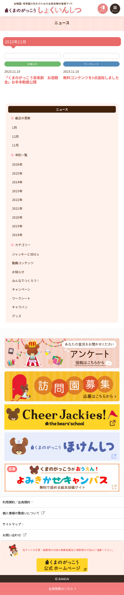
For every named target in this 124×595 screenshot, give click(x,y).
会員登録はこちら (61, 588)
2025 (15, 173)
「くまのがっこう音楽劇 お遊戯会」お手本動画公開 (31, 79)
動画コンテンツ (22, 263)
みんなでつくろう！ (26, 280)
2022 (15, 199)
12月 (15, 136)
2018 (15, 234)
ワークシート (91, 64)
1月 (14, 127)
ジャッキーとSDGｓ (25, 254)
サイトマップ (12, 524)
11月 (15, 145)
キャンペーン (21, 289)
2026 (15, 164)
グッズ (16, 316)
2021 (15, 208)
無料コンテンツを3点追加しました (91, 77)
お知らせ (32, 64)
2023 (15, 191)
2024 (15, 182)
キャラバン (20, 307)
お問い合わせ (12, 535)
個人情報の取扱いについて (21, 513)
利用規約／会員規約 (16, 502)
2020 (15, 217)
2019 (15, 226)
